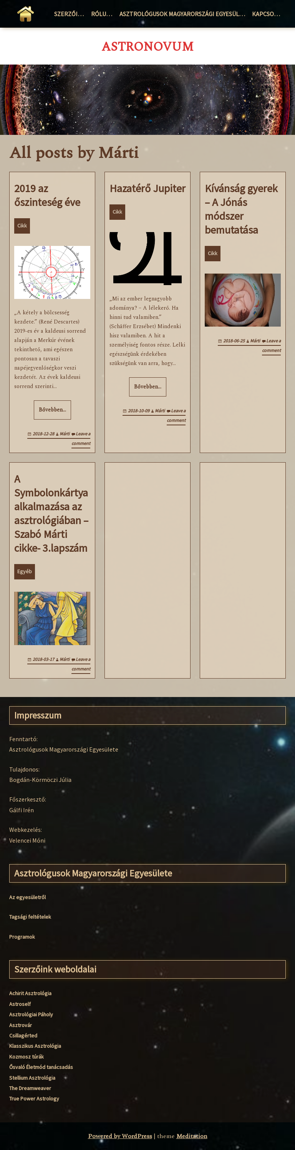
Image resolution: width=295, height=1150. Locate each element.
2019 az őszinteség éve (47, 195)
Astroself (20, 1004)
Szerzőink (70, 14)
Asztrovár (20, 1025)
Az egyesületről (27, 897)
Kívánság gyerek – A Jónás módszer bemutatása (241, 209)
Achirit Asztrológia (30, 993)
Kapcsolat (268, 14)
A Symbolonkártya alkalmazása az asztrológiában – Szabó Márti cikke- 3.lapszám (51, 513)
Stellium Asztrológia (32, 1077)
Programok (22, 936)
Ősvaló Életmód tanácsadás (41, 1067)
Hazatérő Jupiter (147, 188)
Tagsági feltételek (30, 916)
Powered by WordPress (120, 1136)
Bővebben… (52, 410)
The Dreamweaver (30, 1088)
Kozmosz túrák (26, 1056)
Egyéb (24, 571)
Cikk (22, 225)
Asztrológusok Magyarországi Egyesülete (184, 14)
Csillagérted (23, 1035)
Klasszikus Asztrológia (35, 1045)
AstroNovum (147, 47)
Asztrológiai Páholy (31, 1014)
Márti (65, 433)
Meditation (191, 1136)
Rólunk (102, 14)
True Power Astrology (34, 1098)
